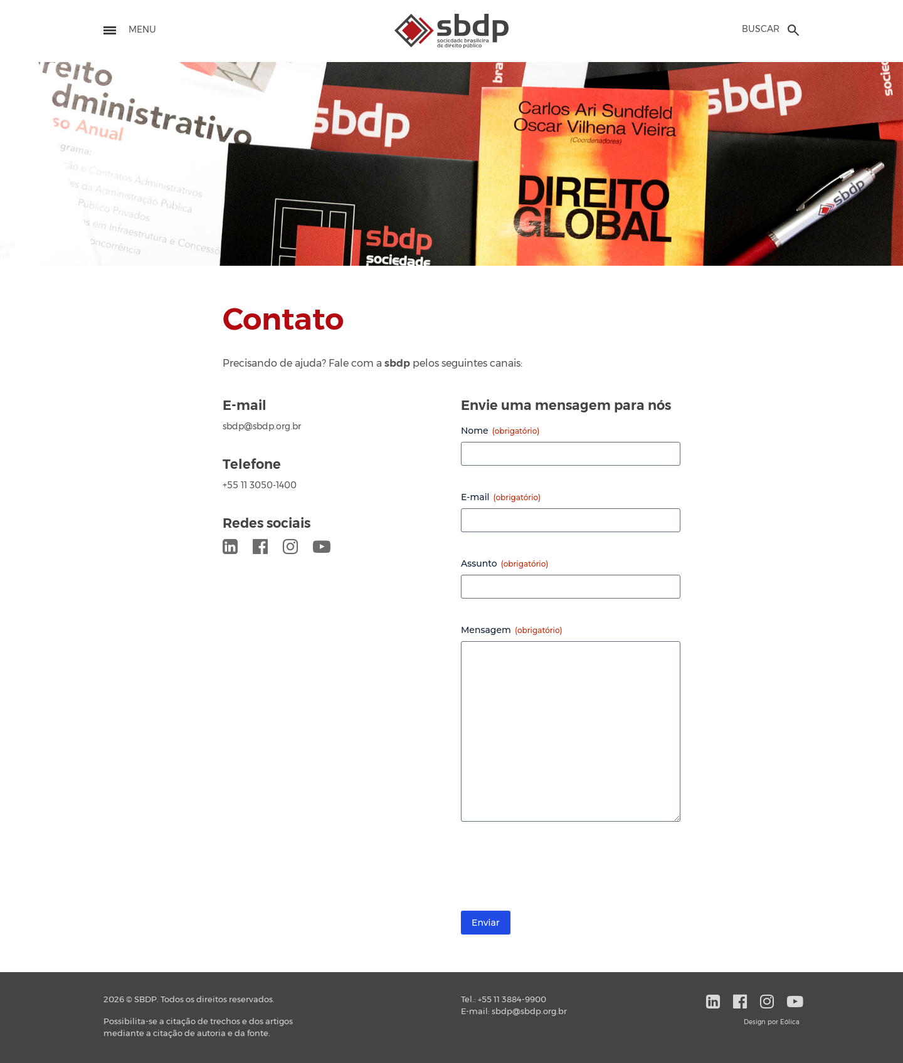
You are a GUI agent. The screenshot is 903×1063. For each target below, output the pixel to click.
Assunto (504, 563)
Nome (500, 430)
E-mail (501, 497)
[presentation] (556, 871)
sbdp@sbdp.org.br (262, 426)
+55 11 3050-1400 (260, 485)
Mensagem (511, 630)
